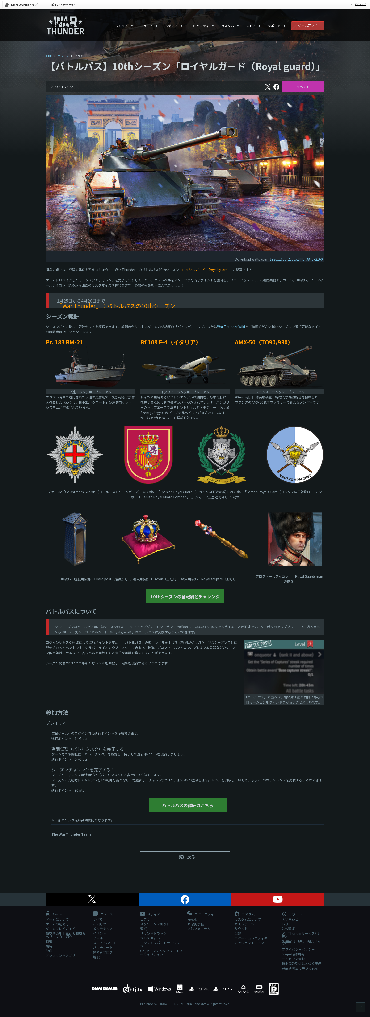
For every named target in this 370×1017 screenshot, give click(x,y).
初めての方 (360, 4)
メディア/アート (105, 942)
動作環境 (288, 928)
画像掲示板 (195, 924)
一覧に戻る (185, 856)
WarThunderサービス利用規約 (301, 935)
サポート (274, 25)
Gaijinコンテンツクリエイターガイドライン (161, 952)
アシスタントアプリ (60, 955)
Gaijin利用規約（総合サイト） (301, 943)
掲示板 (192, 919)
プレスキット (150, 938)
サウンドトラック (153, 933)
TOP (49, 56)
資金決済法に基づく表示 (300, 968)
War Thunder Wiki (231, 326)
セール (98, 938)
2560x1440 (296, 259)
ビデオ (145, 919)
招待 (49, 946)
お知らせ (99, 924)
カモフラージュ (246, 924)
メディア (171, 25)
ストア (251, 25)
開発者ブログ (103, 952)
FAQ (285, 924)
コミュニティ (199, 25)
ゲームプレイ (308, 25)
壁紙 (143, 928)
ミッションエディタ (249, 942)
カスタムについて (248, 919)
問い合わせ (290, 919)
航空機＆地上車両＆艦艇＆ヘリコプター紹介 (65, 935)
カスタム (227, 25)
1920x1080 (278, 259)
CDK (238, 933)
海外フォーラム (198, 928)
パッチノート (103, 947)
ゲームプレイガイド (60, 928)
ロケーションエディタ (251, 938)
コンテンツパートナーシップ (160, 944)
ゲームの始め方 (57, 924)
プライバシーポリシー (298, 949)
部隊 (49, 950)
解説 (96, 957)
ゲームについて (57, 919)
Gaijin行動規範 (293, 954)
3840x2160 (314, 259)
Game (54, 914)
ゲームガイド (118, 25)
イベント (303, 86)
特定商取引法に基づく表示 (301, 963)
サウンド (241, 928)
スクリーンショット (155, 924)
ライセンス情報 (293, 958)
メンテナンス (103, 928)
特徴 (49, 941)
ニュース (146, 25)
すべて (97, 919)
